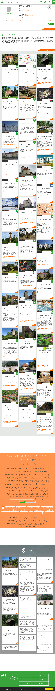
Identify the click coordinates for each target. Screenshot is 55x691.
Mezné (7, 481)
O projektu (26, 675)
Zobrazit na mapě (9, 144)
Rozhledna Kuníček (11, 522)
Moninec (27, 481)
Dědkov (20, 20)
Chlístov (9, 471)
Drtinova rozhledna (42, 523)
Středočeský (27, 11)
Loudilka (47, 20)
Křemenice (41, 477)
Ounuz (47, 484)
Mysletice (42, 481)
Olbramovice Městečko (24, 484)
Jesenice (19, 476)
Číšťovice (16, 20)
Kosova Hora (26, 477)
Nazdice (17, 483)
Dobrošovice (8, 473)
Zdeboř (42, 496)
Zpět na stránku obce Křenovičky (48, 50)
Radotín (23, 487)
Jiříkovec (31, 20)
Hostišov (39, 474)
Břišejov (30, 470)
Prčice (30, 486)
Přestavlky (35, 486)
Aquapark (39, 185)
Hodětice (23, 474)
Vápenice (47, 491)
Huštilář (7, 476)
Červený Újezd (46, 470)
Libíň (29, 478)
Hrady (22, 372)
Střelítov (46, 490)
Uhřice (39, 491)
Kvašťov (17, 478)
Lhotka (25, 478)
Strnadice (7, 491)
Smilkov (23, 490)
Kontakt (41, 683)
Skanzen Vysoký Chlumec (16, 519)
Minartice (12, 481)
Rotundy (22, 176)
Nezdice (40, 483)
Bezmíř (27, 468)
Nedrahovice (22, 483)
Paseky (7, 486)
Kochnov (20, 477)
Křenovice (47, 477)
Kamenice (47, 476)
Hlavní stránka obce (51, 28)
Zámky (5, 65)
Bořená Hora (8, 470)
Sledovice (18, 490)
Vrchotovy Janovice (43, 494)
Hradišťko (44, 474)
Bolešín (43, 468)
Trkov (35, 491)
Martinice (31, 480)
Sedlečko (41, 489)
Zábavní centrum (22, 65)
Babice (19, 468)
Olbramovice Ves (34, 484)
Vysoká (13, 496)
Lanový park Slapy (11, 523)
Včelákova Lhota (9, 493)
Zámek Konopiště (38, 524)
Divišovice (39, 471)
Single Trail (25, 513)
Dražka (39, 473)
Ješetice (23, 476)
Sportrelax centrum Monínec (26, 517)
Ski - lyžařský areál (5, 132)
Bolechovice (38, 468)
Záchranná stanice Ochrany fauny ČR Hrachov (37, 522)
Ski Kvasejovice (38, 516)
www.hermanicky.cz (27, 17)
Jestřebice (27, 20)
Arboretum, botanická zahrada (42, 132)
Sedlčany (24, 489)
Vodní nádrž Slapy (20, 522)
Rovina (43, 487)
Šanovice (13, 489)
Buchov (35, 470)
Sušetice (27, 491)
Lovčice (8, 480)
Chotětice (14, 471)
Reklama (41, 675)
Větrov (40, 493)
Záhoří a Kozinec (25, 496)
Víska (44, 493)
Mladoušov (17, 481)
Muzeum (22, 119)
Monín (22, 481)
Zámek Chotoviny (29, 524)
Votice (26, 14)
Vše (2, 507)
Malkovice (19, 480)
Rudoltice (8, 489)
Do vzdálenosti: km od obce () (22, 499)
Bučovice (39, 470)
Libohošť (33, 478)
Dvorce (48, 473)
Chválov (24, 471)
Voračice (12, 494)
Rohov (39, 487)
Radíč (19, 487)
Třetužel (32, 491)
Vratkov (31, 494)
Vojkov (7, 494)
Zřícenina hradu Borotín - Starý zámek (16, 520)
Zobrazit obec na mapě (8, 44)
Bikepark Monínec (14, 517)
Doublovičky (27, 473)
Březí (26, 470)
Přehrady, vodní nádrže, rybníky (8, 372)
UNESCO (39, 281)
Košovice (32, 477)
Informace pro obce (26, 679)
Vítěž (47, 493)
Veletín (16, 493)
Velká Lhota (21, 493)
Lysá (15, 480)
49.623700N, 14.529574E (29, 15)
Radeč (15, 487)
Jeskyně (39, 100)
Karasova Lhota (38, 20)
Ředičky (32, 487)
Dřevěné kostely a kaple (41, 65)
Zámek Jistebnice (30, 520)
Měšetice (46, 480)
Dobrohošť (44, 471)
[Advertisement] (27, 445)
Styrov (17, 491)
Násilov (12, 483)
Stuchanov (12, 491)
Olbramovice (14, 484)
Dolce (22, 473)
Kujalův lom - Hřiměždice (18, 524)
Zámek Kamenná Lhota (29, 519)
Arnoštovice (13, 20)
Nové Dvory (45, 483)
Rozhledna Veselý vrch (32, 523)
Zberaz (37, 496)
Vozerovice (21, 494)
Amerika (8, 468)
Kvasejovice (11, 478)
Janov (11, 476)
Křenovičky (25, 6)
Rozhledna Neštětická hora (41, 520)
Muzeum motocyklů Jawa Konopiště (27, 526)
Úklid (43, 491)
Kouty (36, 477)
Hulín (49, 474)
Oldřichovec (42, 484)
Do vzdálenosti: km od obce (23, 459)
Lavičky (21, 478)
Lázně (39, 167)
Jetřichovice (34, 476)
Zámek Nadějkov (40, 519)
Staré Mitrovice (33, 490)
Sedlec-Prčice (35, 489)
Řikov (36, 487)
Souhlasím (49, 688)
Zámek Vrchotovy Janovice (11, 516)
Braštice (22, 470)
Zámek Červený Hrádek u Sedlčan (26, 516)
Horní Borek (34, 474)
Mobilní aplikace (41, 679)
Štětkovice (40, 490)
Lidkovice (38, 478)
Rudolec (48, 487)
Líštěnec (44, 478)
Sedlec (29, 489)
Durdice (24, 20)
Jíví (43, 476)
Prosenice (46, 486)
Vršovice (9, 496)
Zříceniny (4, 305)
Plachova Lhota (17, 486)
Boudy (13, 470)
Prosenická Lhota (9, 487)
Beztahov (32, 468)
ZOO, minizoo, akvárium (6, 402)
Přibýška (41, 486)
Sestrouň (8, 490)
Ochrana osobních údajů (26, 683)
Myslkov (47, 481)
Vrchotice (36, 494)
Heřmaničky (27, 10)
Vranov (26, 494)
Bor (47, 468)
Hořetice (28, 474)
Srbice (27, 490)
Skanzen (39, 215)
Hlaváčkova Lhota (15, 474)
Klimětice (15, 477)
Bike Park (4, 180)
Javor (14, 476)
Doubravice (33, 473)
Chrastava (19, 471)
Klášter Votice (46, 516)
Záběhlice (18, 496)
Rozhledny (5, 243)
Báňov (23, 468)
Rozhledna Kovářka (21, 523)
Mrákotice (32, 481)
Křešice (6, 478)
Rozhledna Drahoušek (39, 517)
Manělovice (25, 480)
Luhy (12, 480)
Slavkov (13, 490)
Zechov (46, 496)
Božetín (17, 470)
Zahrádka (32, 496)
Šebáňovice (19, 489)
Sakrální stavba (5, 160)
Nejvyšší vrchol (13, 513)
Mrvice (37, 481)
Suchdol (22, 491)
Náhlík (8, 483)
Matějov (41, 480)
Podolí (23, 486)
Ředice (27, 487)
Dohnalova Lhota (16, 473)
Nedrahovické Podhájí (31, 483)
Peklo (50, 20)
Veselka (36, 493)
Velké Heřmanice (29, 493)
